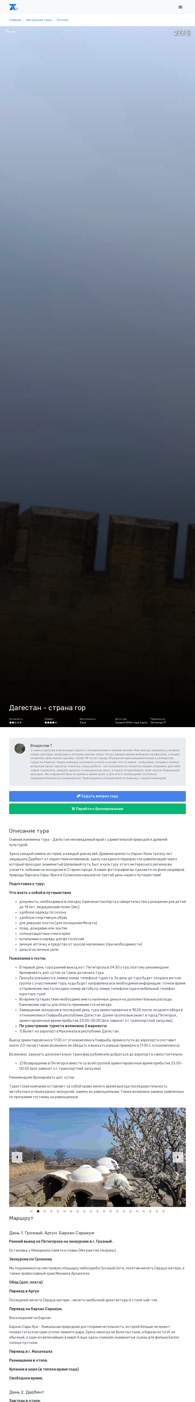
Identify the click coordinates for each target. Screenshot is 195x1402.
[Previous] (17, 1157)
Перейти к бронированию (99, 809)
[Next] (178, 1157)
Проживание (158, 719)
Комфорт (49, 719)
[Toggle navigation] (180, 7)
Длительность (88, 719)
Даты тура (121, 719)
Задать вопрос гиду (99, 796)
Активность (16, 719)
